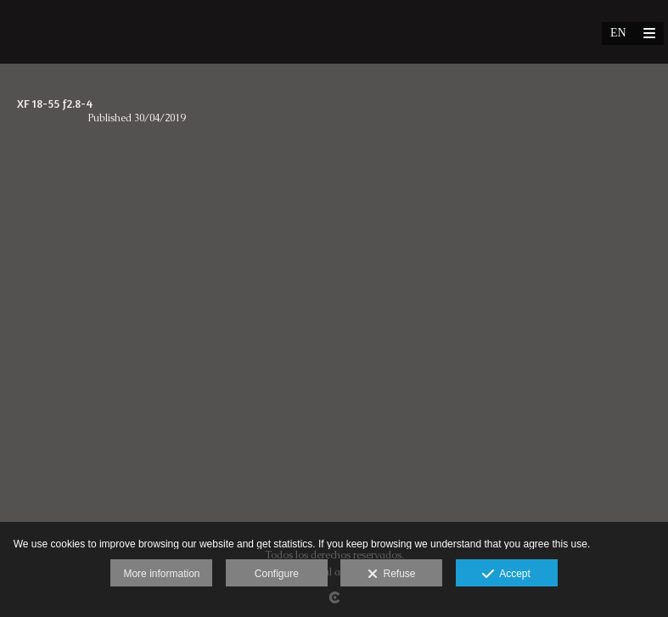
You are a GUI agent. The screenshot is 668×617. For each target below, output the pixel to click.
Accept (506, 574)
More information (161, 574)
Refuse (392, 574)
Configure (277, 574)
